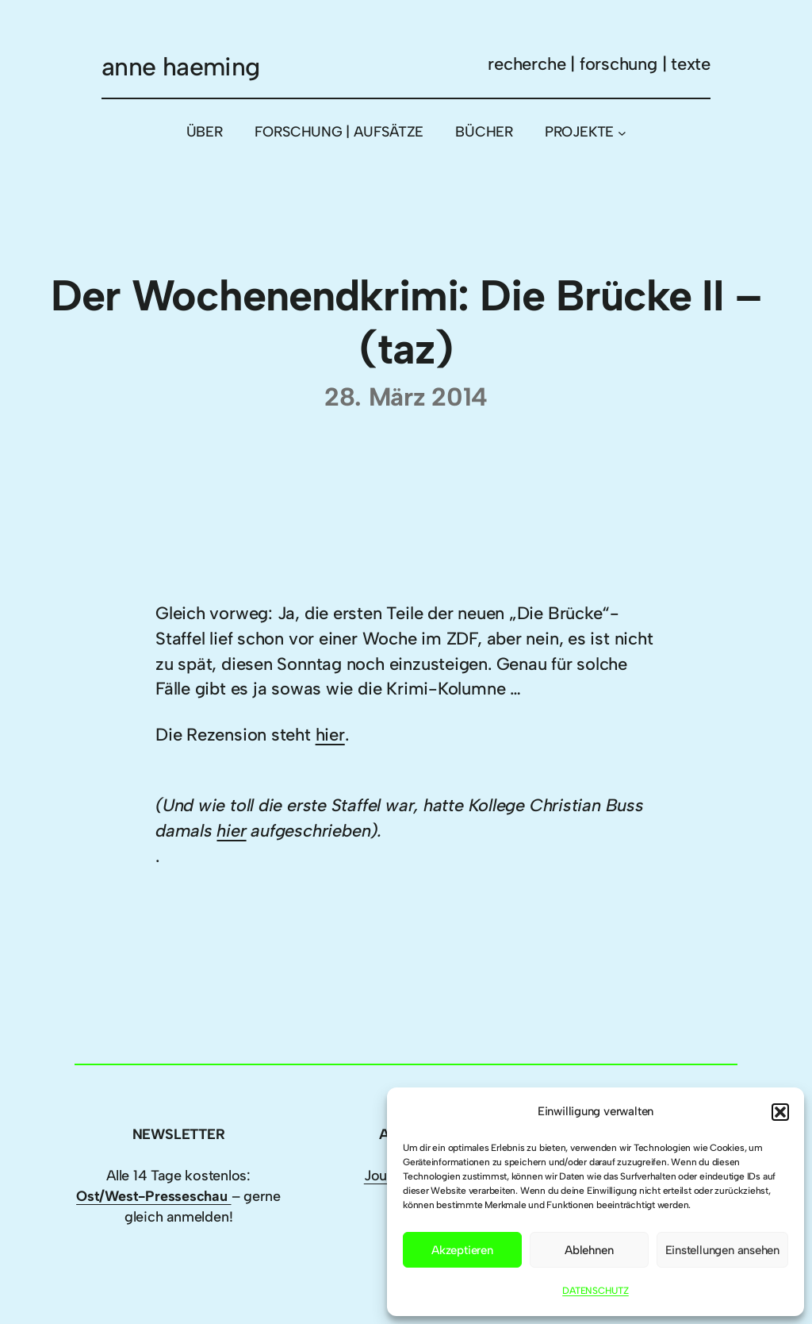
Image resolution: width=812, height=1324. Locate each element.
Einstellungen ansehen (722, 1250)
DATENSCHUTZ (595, 1290)
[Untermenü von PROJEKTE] (622, 132)
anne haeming (180, 67)
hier (330, 734)
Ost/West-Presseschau (153, 1196)
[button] (780, 1112)
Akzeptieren (462, 1250)
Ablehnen (589, 1250)
